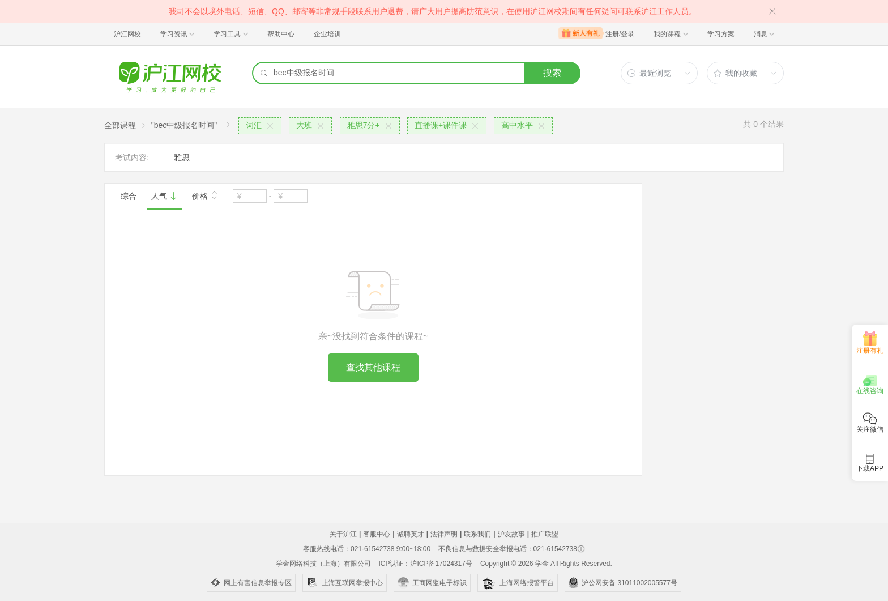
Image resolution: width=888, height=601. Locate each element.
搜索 (552, 73)
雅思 (182, 157)
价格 (205, 195)
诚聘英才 (410, 534)
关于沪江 (343, 534)
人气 (164, 196)
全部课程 (120, 125)
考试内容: (132, 157)
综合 (128, 196)
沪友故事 (511, 534)
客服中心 (376, 534)
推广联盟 (544, 534)
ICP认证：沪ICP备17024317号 (425, 564)
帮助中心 (280, 34)
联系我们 (477, 534)
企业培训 (327, 34)
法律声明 (444, 534)
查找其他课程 (373, 367)
